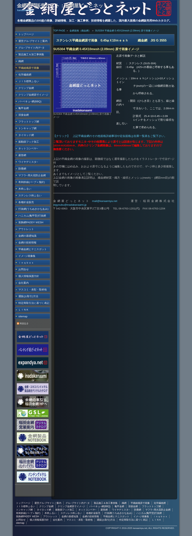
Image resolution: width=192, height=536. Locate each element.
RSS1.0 (22, 323)
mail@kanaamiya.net (104, 201)
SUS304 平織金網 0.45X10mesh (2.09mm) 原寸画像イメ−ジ (127, 30)
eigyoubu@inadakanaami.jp (69, 204)
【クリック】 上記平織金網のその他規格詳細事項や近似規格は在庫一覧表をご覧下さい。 (110, 136)
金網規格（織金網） (80, 30)
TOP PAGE (59, 30)
